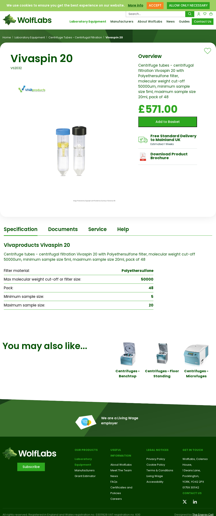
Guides (184, 21)
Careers (116, 499)
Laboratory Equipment (88, 21)
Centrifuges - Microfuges (196, 374)
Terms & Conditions (159, 470)
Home (7, 37)
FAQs (113, 482)
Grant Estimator (85, 476)
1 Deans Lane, (191, 470)
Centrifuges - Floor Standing (162, 374)
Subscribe (31, 466)
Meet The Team (121, 470)
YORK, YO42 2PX (193, 482)
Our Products (86, 450)
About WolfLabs (150, 21)
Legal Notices (157, 450)
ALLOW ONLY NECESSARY (188, 5)
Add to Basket (168, 121)
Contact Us (202, 21)
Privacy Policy (155, 459)
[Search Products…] (155, 14)
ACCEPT (155, 5)
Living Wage (154, 476)
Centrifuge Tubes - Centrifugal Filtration (75, 37)
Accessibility (154, 482)
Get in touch (192, 450)
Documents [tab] (63, 229)
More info (135, 5)
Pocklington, (190, 476)
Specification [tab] (21, 229)
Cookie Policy (155, 465)
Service (97, 229)
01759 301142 (190, 487)
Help (123, 229)
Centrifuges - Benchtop (127, 374)
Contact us (192, 493)
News (170, 21)
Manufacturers (121, 21)
